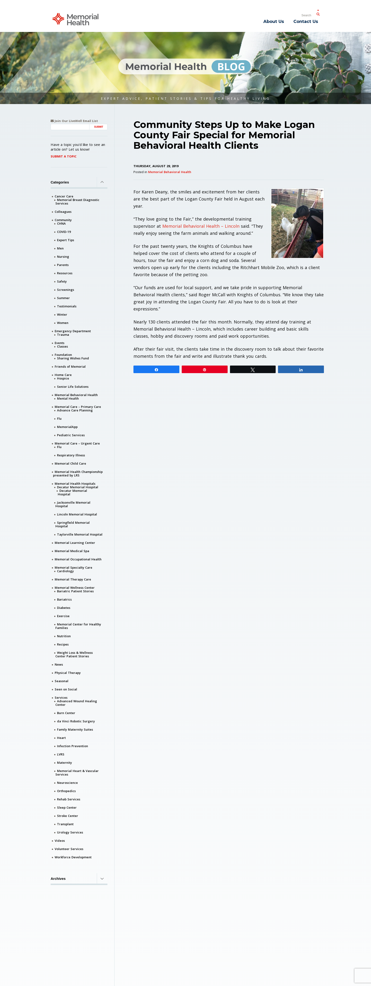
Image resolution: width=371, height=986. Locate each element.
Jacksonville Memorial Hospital (72, 504)
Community (63, 220)
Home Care (63, 375)
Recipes (63, 644)
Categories (79, 182)
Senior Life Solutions (72, 386)
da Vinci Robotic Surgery (76, 721)
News (59, 664)
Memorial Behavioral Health (169, 172)
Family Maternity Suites (75, 729)
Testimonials (66, 306)
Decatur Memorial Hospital (77, 487)
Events (59, 343)
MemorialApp (67, 427)
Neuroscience (67, 783)
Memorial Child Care (70, 463)
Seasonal (61, 681)
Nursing (63, 256)
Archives (79, 878)
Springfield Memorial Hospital (72, 524)
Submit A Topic (63, 156)
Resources (64, 273)
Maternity (64, 762)
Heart (61, 738)
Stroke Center (67, 816)
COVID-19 (64, 232)
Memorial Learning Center (75, 543)
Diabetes (63, 608)
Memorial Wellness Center (75, 587)
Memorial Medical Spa (72, 551)
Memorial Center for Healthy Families (78, 626)
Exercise (63, 616)
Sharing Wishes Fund (73, 358)
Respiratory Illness (71, 455)
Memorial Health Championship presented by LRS (78, 473)
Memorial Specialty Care (73, 567)
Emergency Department (73, 331)
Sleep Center (67, 807)
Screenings (65, 290)
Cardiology (65, 571)
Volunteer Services (69, 849)
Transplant (65, 824)
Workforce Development (73, 857)
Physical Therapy (68, 673)
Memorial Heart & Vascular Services (77, 773)
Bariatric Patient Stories (75, 591)
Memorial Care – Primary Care (78, 407)
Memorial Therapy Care (73, 579)
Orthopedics (66, 791)
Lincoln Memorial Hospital (77, 514)
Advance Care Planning (75, 410)
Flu (59, 418)
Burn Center (66, 713)
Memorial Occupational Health (78, 559)
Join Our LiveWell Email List (74, 120)
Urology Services (70, 832)
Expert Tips (65, 240)
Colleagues (63, 211)
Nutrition (64, 636)
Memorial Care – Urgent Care (77, 443)
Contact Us (305, 21)
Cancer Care (64, 196)
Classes (62, 346)
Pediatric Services (71, 435)
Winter (62, 314)
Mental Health (68, 398)
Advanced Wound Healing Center (76, 703)
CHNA (61, 223)
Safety (62, 281)
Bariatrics (64, 599)
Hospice (63, 378)
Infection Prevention (72, 746)
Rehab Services (68, 799)
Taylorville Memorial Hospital (79, 534)
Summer (63, 298)
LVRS (60, 754)
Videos (60, 840)
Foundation (63, 355)
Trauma (63, 334)
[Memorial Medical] (75, 18)
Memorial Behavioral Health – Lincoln (200, 226)
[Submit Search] (318, 13)
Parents (63, 265)
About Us (273, 21)
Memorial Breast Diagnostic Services (77, 201)
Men (60, 248)
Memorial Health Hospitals (75, 483)
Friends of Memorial (70, 366)
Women (62, 323)
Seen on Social (66, 689)
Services (61, 697)
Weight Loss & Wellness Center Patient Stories (74, 654)
